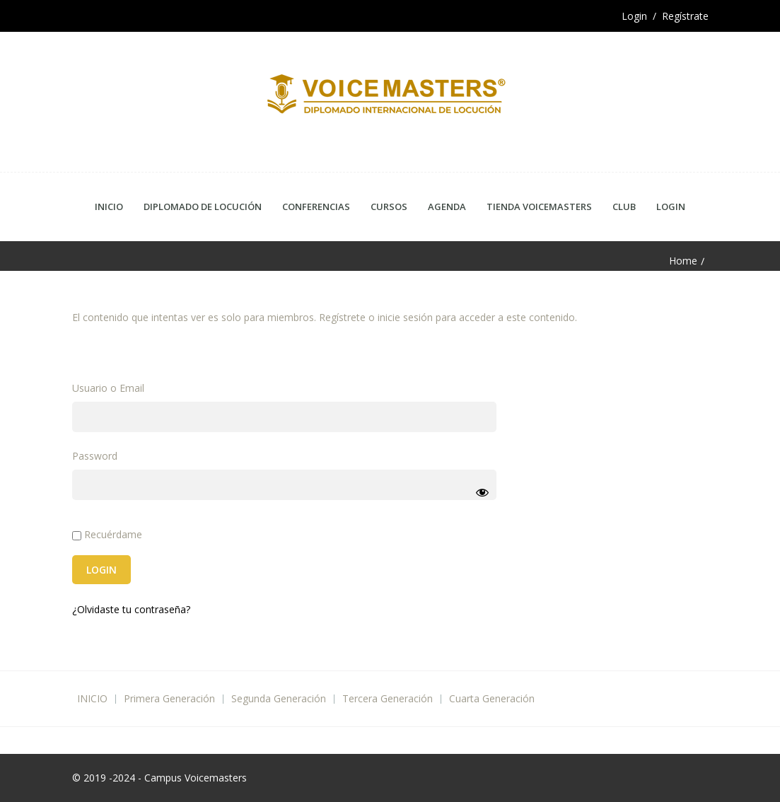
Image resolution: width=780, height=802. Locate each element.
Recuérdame (107, 534)
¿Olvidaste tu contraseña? (131, 609)
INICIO (92, 698)
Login (670, 206)
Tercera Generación (387, 698)
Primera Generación (169, 698)
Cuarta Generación (492, 698)
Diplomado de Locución (203, 206)
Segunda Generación (278, 698)
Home (683, 261)
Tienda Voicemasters (539, 206)
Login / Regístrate (665, 16)
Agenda (447, 206)
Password (94, 456)
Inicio (109, 206)
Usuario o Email (108, 388)
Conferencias (316, 206)
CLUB (624, 206)
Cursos (389, 206)
